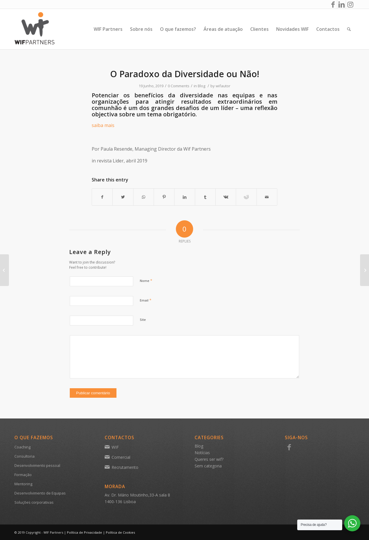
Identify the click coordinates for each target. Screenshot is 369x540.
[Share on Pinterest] (164, 197)
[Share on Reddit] (246, 197)
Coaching (22, 447)
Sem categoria (208, 466)
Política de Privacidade (84, 532)
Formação (23, 474)
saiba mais (103, 125)
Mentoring (23, 483)
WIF (115, 447)
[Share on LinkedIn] (184, 197)
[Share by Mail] (267, 197)
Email (145, 300)
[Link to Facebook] (333, 4)
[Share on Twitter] (123, 197)
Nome (146, 280)
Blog (201, 85)
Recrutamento (125, 467)
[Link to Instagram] (350, 4)
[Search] (349, 29)
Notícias (202, 452)
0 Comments (178, 85)
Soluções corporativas (34, 502)
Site (143, 319)
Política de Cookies (120, 532)
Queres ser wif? (209, 459)
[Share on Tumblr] (205, 197)
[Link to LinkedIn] (341, 4)
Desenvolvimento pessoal (37, 465)
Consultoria (24, 456)
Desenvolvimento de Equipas (40, 493)
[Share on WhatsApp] (143, 197)
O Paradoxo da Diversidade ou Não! (184, 74)
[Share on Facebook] (102, 197)
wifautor (223, 85)
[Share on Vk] (226, 197)
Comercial (121, 457)
